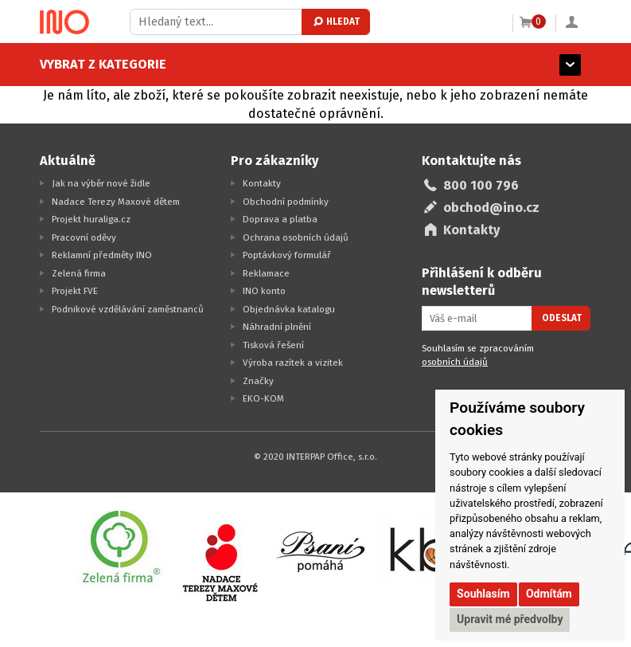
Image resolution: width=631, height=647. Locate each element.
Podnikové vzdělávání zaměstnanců (128, 309)
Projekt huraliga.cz (91, 219)
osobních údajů (455, 361)
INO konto (264, 290)
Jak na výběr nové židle (101, 183)
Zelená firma (79, 273)
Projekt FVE (75, 290)
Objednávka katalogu (289, 309)
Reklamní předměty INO (102, 255)
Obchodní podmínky (286, 201)
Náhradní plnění (277, 326)
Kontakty (262, 183)
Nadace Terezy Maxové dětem (116, 201)
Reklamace (266, 273)
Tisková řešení (273, 345)
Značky (258, 380)
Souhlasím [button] (483, 593)
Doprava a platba (280, 219)
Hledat (335, 21)
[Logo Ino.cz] (64, 22)
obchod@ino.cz (491, 207)
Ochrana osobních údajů (296, 237)
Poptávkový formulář (287, 255)
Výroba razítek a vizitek (293, 362)
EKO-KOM (263, 398)
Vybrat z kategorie (103, 64)
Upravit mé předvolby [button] (510, 619)
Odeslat (562, 318)
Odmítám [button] (549, 593)
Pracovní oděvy (84, 237)
